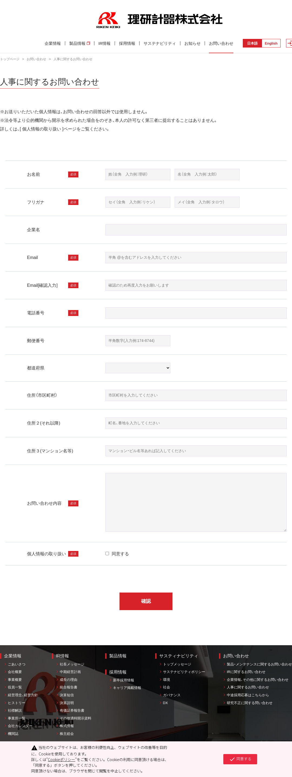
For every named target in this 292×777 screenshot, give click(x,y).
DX (165, 703)
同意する (117, 553)
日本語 (252, 43)
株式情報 (67, 726)
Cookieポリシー (61, 759)
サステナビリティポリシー (184, 672)
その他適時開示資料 (75, 718)
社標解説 (15, 710)
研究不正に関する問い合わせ (250, 703)
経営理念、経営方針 (23, 695)
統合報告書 (68, 687)
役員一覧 (15, 687)
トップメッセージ (177, 664)
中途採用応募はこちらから (248, 695)
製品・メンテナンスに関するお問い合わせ (259, 664)
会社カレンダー (20, 726)
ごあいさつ (16, 664)
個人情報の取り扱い (41, 129)
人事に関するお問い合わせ (248, 687)
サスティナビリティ (178, 656)
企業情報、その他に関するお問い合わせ (257, 680)
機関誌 (13, 734)
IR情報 (104, 43)
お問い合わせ (221, 43)
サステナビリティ (160, 43)
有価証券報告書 (72, 710)
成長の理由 (68, 680)
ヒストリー (16, 703)
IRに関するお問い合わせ (246, 672)
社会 (166, 687)
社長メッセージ (72, 664)
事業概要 (15, 680)
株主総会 (67, 734)
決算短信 (67, 695)
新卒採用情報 (123, 680)
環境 (166, 680)
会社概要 (15, 672)
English (271, 43)
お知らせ (192, 43)
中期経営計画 (70, 672)
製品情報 (79, 43)
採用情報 (127, 43)
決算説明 (67, 703)
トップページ (9, 59)
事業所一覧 (16, 718)
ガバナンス (172, 695)
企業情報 (53, 43)
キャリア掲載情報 (127, 688)
